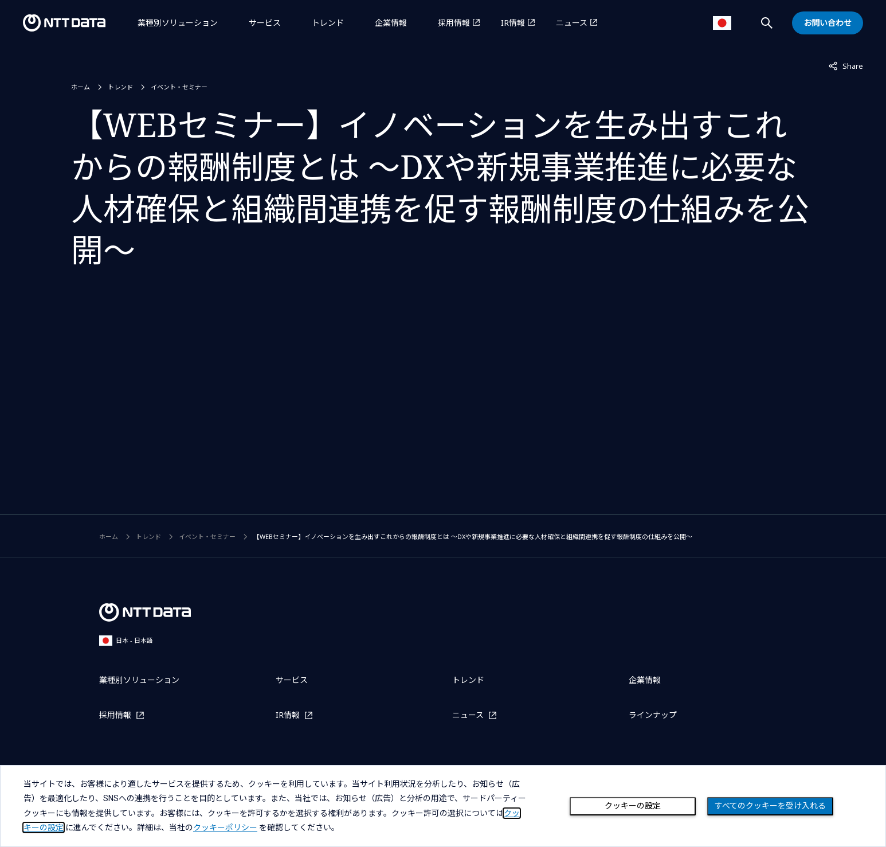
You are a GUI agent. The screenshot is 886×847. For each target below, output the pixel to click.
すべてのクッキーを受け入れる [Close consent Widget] (770, 805)
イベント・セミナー (179, 87)
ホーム (80, 87)
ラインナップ (653, 714)
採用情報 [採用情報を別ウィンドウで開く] (454, 22)
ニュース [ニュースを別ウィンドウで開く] (571, 22)
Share (846, 65)
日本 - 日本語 (126, 640)
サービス (265, 22)
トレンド (328, 22)
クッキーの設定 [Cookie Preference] (633, 805)
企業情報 (391, 22)
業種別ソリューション (178, 22)
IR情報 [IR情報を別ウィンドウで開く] (513, 22)
